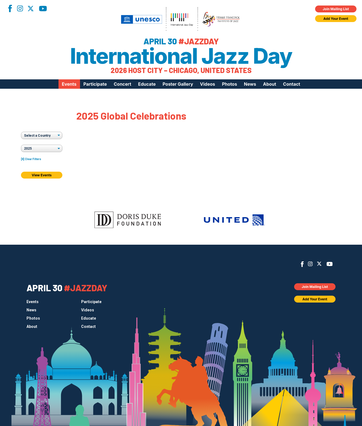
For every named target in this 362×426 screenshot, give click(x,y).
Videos (207, 84)
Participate (95, 84)
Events (69, 84)
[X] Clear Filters (31, 159)
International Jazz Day (181, 56)
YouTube (43, 8)
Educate (147, 84)
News (250, 84)
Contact (291, 84)
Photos (229, 84)
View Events (42, 175)
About (269, 84)
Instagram (20, 8)
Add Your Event (335, 19)
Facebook (10, 8)
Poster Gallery (178, 84)
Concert (122, 84)
